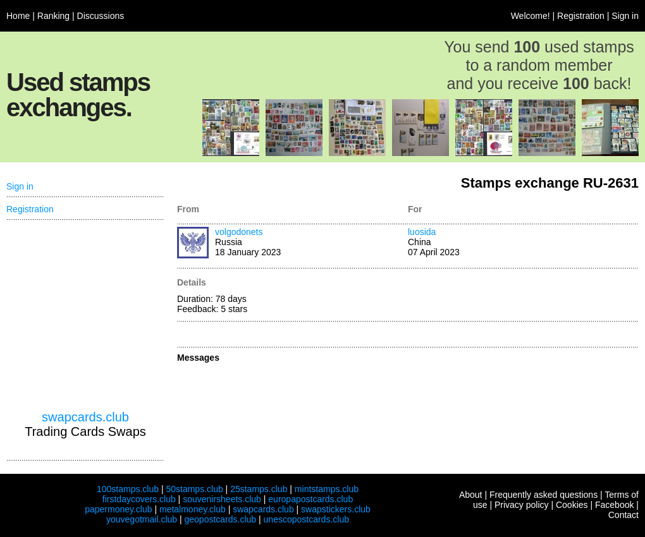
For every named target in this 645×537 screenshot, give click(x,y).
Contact (623, 515)
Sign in (625, 16)
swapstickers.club (336, 509)
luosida (422, 232)
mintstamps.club (327, 489)
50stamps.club (194, 489)
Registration (581, 16)
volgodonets (239, 232)
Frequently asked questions (543, 495)
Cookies (572, 505)
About (470, 495)
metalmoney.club (192, 509)
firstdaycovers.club (139, 499)
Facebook (614, 505)
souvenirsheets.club (222, 499)
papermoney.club (118, 509)
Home (18, 16)
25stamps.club (258, 489)
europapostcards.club (310, 499)
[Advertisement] (85, 315)
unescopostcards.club (306, 519)
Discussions (101, 16)
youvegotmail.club (141, 519)
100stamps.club (128, 489)
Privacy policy (521, 505)
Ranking (53, 16)
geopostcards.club (221, 519)
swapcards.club (85, 417)
